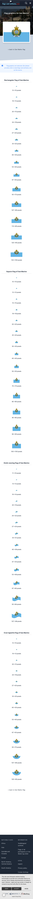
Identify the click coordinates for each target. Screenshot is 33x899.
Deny (6, 889)
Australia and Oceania (5, 853)
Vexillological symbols (22, 844)
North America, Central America (6, 863)
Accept (16, 889)
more (26, 889)
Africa (3, 843)
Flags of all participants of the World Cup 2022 (24, 852)
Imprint (20, 864)
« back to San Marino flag (16, 49)
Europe (3, 858)
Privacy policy (22, 868)
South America (6, 868)
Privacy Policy (18, 896)
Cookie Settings (23, 872)
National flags (7, 840)
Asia (2, 847)
